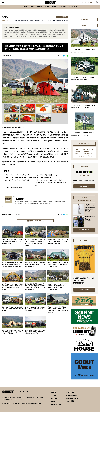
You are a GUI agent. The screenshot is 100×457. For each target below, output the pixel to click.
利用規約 (29, 441)
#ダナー (77, 198)
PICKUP (29, 9)
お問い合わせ (11, 441)
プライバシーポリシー (38, 441)
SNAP (46, 9)
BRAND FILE (56, 449)
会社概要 (4, 441)
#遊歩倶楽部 (90, 193)
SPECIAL (37, 9)
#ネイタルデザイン (79, 200)
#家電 (76, 193)
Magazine (64, 9)
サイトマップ (18, 444)
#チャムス (82, 193)
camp (12, 23)
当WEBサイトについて (8, 444)
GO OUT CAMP (77, 9)
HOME (3, 23)
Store (54, 9)
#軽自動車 (77, 196)
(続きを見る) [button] (48, 206)
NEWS (53, 437)
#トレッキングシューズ (86, 198)
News (20, 9)
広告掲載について (21, 441)
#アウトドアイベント (87, 196)
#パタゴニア (89, 200)
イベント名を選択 (61, 19)
